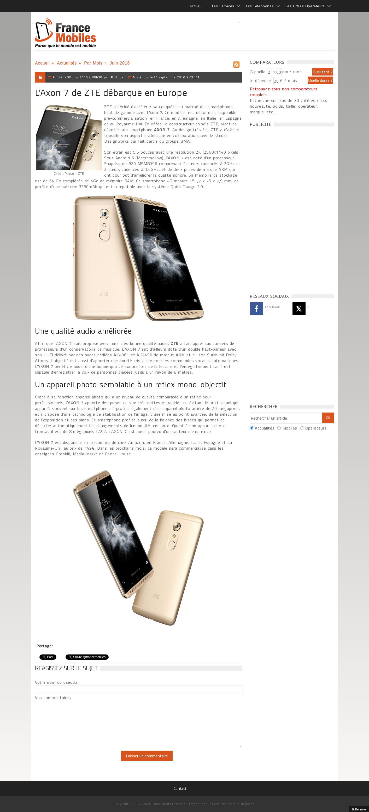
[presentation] (78, 761)
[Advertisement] (239, 32)
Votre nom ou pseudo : (57, 682)
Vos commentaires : (54, 697)
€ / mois (288, 80)
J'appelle (258, 71)
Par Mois (93, 63)
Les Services (223, 6)
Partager (44, 646)
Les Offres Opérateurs (305, 6)
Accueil (195, 6)
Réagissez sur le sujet (66, 667)
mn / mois (292, 71)
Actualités (67, 63)
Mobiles (290, 428)
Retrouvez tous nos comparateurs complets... (284, 92)
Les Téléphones (260, 6)
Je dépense (261, 80)
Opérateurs (316, 428)
